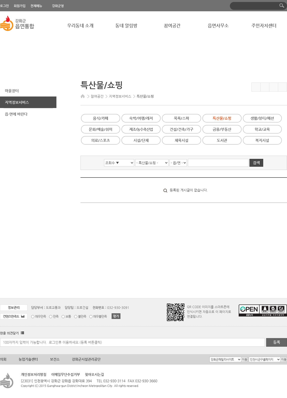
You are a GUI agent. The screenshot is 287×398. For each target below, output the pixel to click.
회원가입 (20, 6)
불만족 (82, 316)
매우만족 (40, 316)
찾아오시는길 (94, 374)
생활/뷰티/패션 (262, 118)
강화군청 (58, 6)
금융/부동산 (222, 129)
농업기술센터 (28, 359)
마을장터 (12, 91)
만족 (55, 316)
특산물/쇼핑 (222, 118)
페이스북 (265, 87)
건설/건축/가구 (181, 129)
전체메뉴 (36, 6)
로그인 (4, 6)
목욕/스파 (181, 118)
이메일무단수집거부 (65, 374)
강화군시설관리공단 (86, 359)
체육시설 (181, 140)
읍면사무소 (218, 25)
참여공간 (172, 25)
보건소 (55, 359)
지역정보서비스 (17, 102)
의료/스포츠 (100, 140)
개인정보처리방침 (33, 374)
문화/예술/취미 (100, 129)
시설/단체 (141, 140)
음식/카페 (100, 118)
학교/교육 (262, 129)
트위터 (273, 87)
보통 (68, 316)
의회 (3, 359)
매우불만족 (100, 316)
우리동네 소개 (80, 25)
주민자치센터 (263, 25)
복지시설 (262, 140)
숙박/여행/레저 (141, 118)
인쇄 (282, 87)
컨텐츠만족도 (14, 316)
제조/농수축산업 (141, 129)
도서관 (222, 140)
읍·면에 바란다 (16, 114)
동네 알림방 (126, 25)
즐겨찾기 (256, 87)
